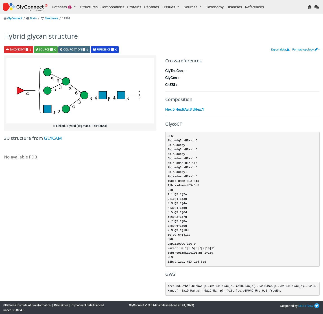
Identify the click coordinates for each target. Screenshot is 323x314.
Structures (89, 7)
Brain (33, 18)
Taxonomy (215, 7)
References (254, 7)
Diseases (234, 7)
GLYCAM (53, 138)
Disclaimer (61, 305)
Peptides (151, 7)
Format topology (304, 49)
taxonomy (19, 49)
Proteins (134, 7)
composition (74, 49)
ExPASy (308, 305)
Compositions (112, 7)
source (46, 49)
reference (105, 49)
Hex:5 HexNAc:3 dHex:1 (184, 109)
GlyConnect (14, 18)
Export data (280, 49)
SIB (300, 305)
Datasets (62, 7)
